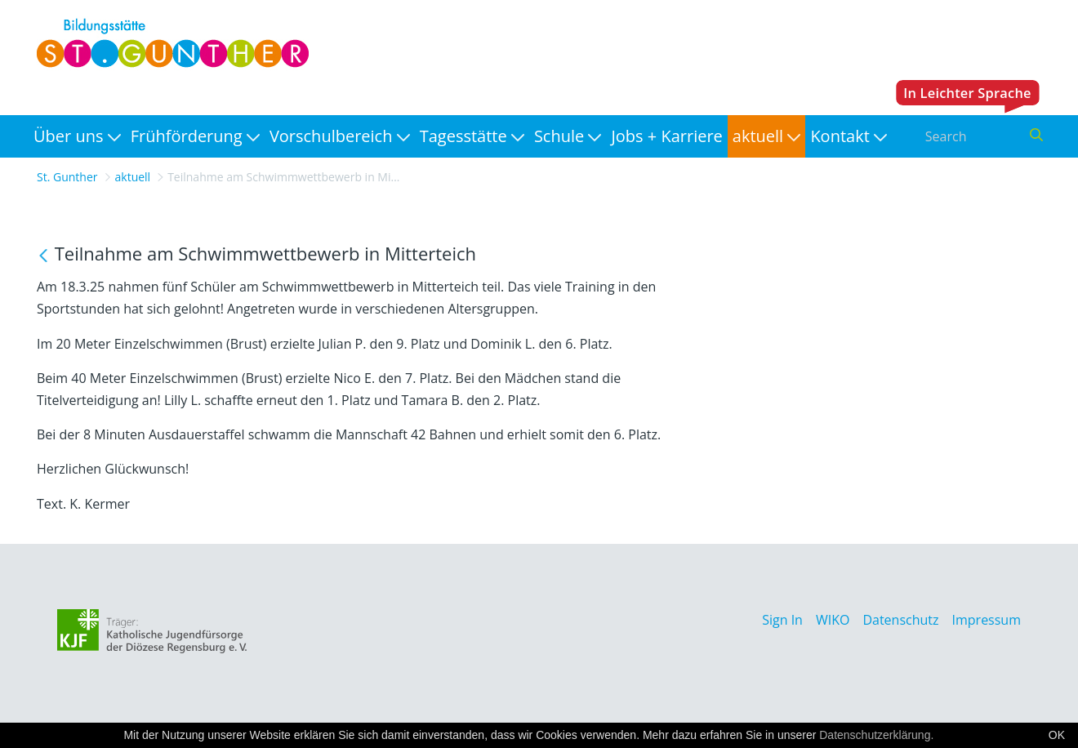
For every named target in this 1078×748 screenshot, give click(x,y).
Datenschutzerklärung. (876, 734)
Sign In (782, 620)
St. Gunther (67, 177)
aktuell (133, 177)
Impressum (986, 620)
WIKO (832, 620)
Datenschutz (900, 620)
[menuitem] (77, 136)
